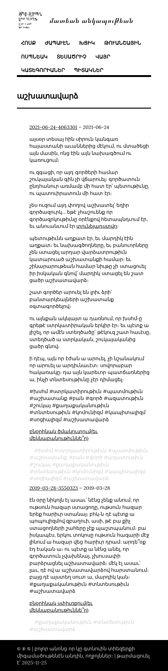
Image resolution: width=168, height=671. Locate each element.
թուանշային (122, 43)
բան (78, 457)
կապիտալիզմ (127, 471)
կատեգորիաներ (43, 70)
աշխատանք (50, 457)
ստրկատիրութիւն (82, 450)
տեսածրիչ (71, 57)
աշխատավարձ (88, 478)
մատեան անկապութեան (91, 19)
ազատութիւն (125, 457)
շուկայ (42, 464)
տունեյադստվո (96, 226)
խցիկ (87, 43)
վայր (102, 57)
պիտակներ (88, 70)
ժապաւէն (57, 43)
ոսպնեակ (34, 57)
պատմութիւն (130, 450)
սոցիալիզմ (47, 478)
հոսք (28, 43)
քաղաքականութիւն (82, 464)
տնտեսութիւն (51, 471)
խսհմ (45, 450)
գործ (95, 457)
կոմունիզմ (89, 471)
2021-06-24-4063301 (53, 127)
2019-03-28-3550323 (53, 488)
